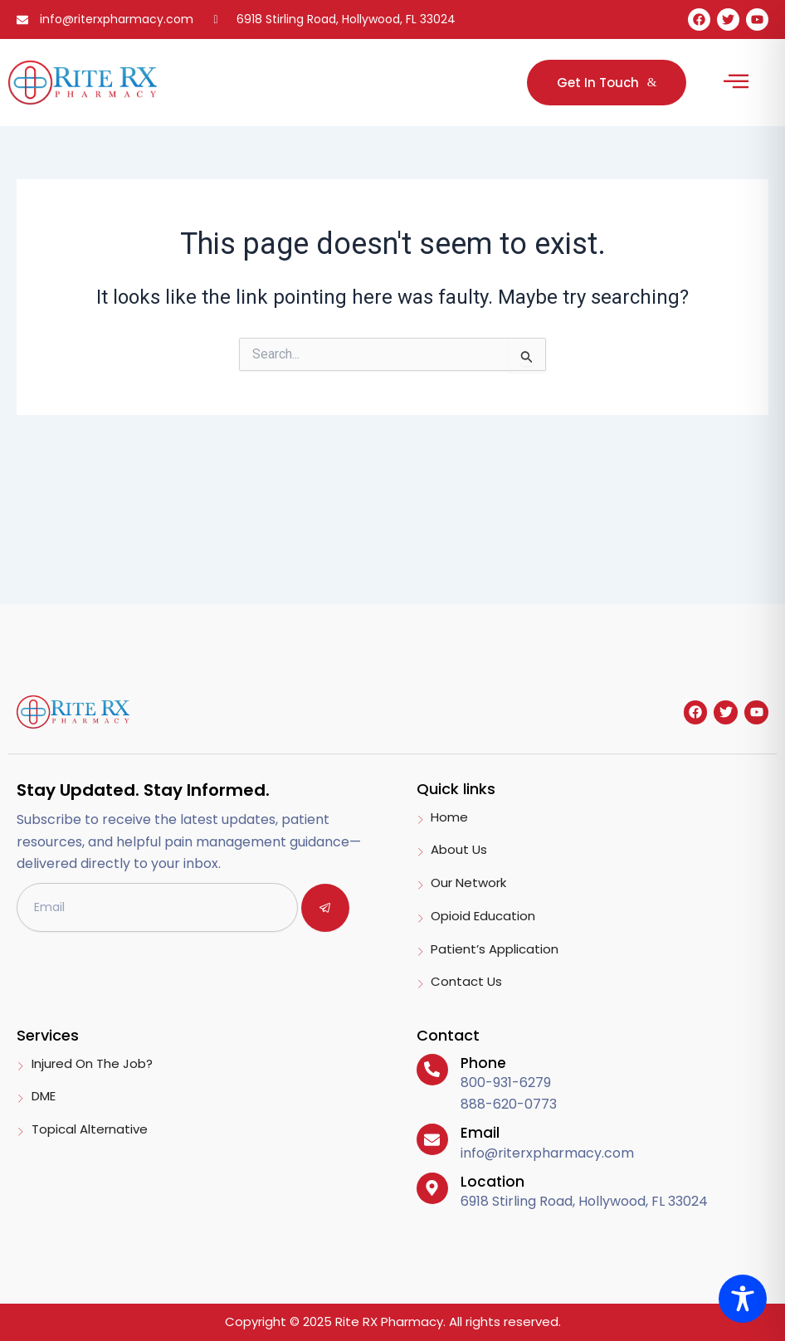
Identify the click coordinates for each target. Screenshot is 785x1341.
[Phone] (432, 1069)
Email (480, 1133)
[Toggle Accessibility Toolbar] (742, 1298)
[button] (735, 83)
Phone (483, 1063)
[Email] (432, 1139)
